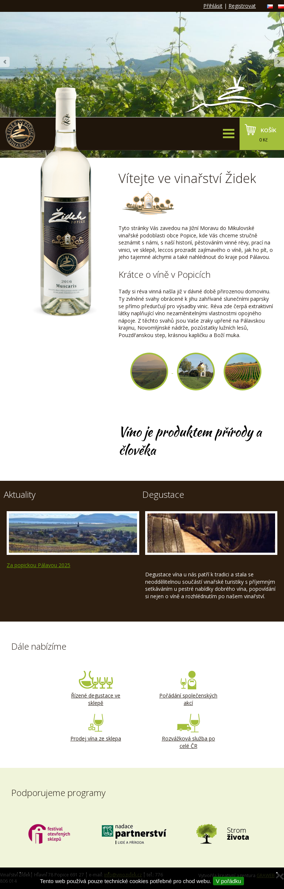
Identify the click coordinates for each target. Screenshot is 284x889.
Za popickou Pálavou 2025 (38, 565)
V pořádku (228, 881)
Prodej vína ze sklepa (95, 728)
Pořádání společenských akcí (188, 688)
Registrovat (242, 5)
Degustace (163, 494)
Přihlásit (213, 5)
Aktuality (20, 494)
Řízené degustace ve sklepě (95, 688)
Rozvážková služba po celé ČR (188, 731)
